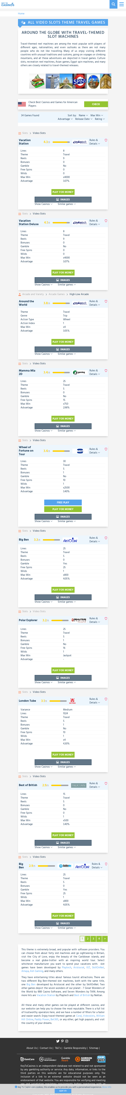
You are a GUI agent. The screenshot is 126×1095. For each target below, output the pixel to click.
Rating (99, 119)
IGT (88, 968)
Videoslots (89, 1016)
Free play (63, 503)
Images (63, 200)
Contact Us (46, 1048)
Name (83, 115)
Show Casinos (44, 204)
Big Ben (24, 539)
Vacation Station (25, 142)
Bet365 (54, 1020)
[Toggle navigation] (121, 4)
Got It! (63, 1091)
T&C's (58, 1048)
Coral (79, 1016)
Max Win (96, 115)
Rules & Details (94, 142)
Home (21, 14)
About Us (32, 1048)
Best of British (28, 785)
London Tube (27, 701)
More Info (106, 1087)
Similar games (67, 204)
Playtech (66, 968)
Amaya (25, 971)
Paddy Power (42, 1020)
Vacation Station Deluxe (29, 223)
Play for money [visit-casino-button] (63, 192)
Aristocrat (78, 968)
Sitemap (94, 1048)
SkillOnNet (98, 968)
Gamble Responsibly (75, 1048)
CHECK (96, 104)
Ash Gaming (36, 971)
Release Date (84, 119)
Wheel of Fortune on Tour (26, 451)
